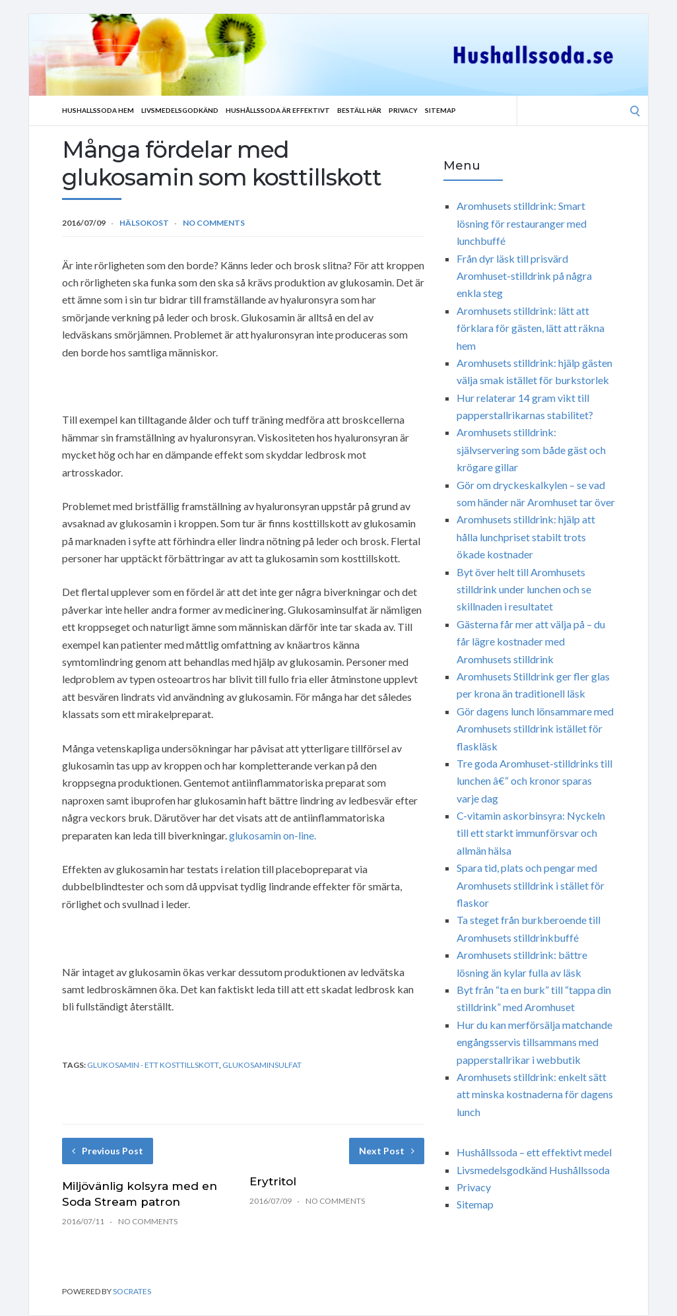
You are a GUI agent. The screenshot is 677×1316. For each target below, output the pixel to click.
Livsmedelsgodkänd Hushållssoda (533, 1170)
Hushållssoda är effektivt (278, 110)
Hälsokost (144, 223)
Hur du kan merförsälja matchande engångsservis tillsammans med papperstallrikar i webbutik (534, 1042)
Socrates (132, 1291)
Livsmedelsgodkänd (179, 110)
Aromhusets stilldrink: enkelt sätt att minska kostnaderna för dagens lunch (535, 1094)
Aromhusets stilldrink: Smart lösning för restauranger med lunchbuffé (522, 223)
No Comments (214, 223)
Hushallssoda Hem (98, 110)
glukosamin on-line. (272, 835)
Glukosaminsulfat (262, 1065)
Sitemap (440, 110)
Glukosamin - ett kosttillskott (153, 1065)
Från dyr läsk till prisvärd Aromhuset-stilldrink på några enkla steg (524, 276)
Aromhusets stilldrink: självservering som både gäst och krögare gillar (531, 449)
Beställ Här (359, 110)
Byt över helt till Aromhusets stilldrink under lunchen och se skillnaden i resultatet (524, 589)
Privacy (403, 110)
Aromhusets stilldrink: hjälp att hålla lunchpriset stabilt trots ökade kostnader (526, 536)
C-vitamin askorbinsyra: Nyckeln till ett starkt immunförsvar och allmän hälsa (531, 833)
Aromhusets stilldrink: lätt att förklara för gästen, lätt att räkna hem (530, 328)
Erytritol (272, 1181)
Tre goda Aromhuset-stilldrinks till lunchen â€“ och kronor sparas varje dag (534, 781)
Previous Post (107, 1150)
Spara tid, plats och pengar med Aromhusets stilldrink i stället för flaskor (530, 885)
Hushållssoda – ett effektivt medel (534, 1152)
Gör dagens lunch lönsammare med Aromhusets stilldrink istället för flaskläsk (535, 728)
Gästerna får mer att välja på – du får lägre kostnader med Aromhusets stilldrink (531, 641)
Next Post (386, 1150)
